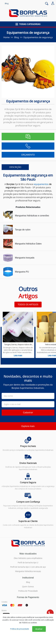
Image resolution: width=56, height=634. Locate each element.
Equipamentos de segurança (38, 37)
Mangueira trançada (24, 258)
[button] (27, 24)
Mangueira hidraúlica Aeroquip (28, 571)
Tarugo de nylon (22, 229)
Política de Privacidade (28, 591)
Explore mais (28, 426)
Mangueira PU (22, 272)
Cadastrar (28, 412)
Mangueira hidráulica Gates (28, 244)
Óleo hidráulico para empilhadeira (28, 558)
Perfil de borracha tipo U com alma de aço (28, 567)
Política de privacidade (19, 629)
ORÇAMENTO (28, 154)
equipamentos (41, 184)
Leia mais (18, 355)
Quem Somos (28, 586)
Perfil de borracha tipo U (28, 562)
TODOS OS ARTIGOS (28, 304)
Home (6, 37)
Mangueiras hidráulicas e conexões (32, 215)
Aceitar (38, 628)
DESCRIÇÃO (15, 167)
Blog (6, 3)
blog (16, 37)
